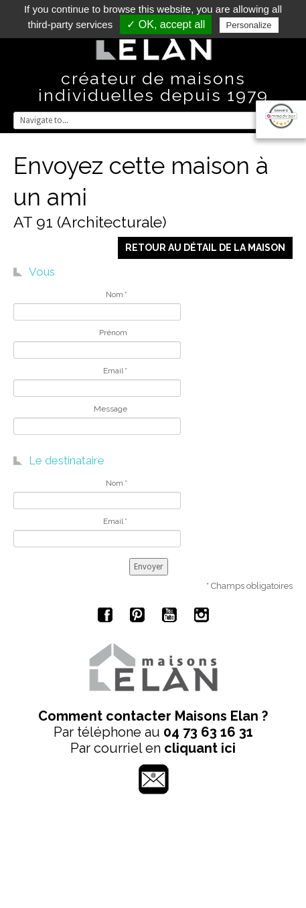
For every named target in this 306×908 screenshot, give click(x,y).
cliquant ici (200, 748)
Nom (116, 294)
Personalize (249, 25)
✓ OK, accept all (166, 24)
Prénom (113, 332)
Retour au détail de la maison (205, 247)
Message (110, 409)
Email (115, 370)
